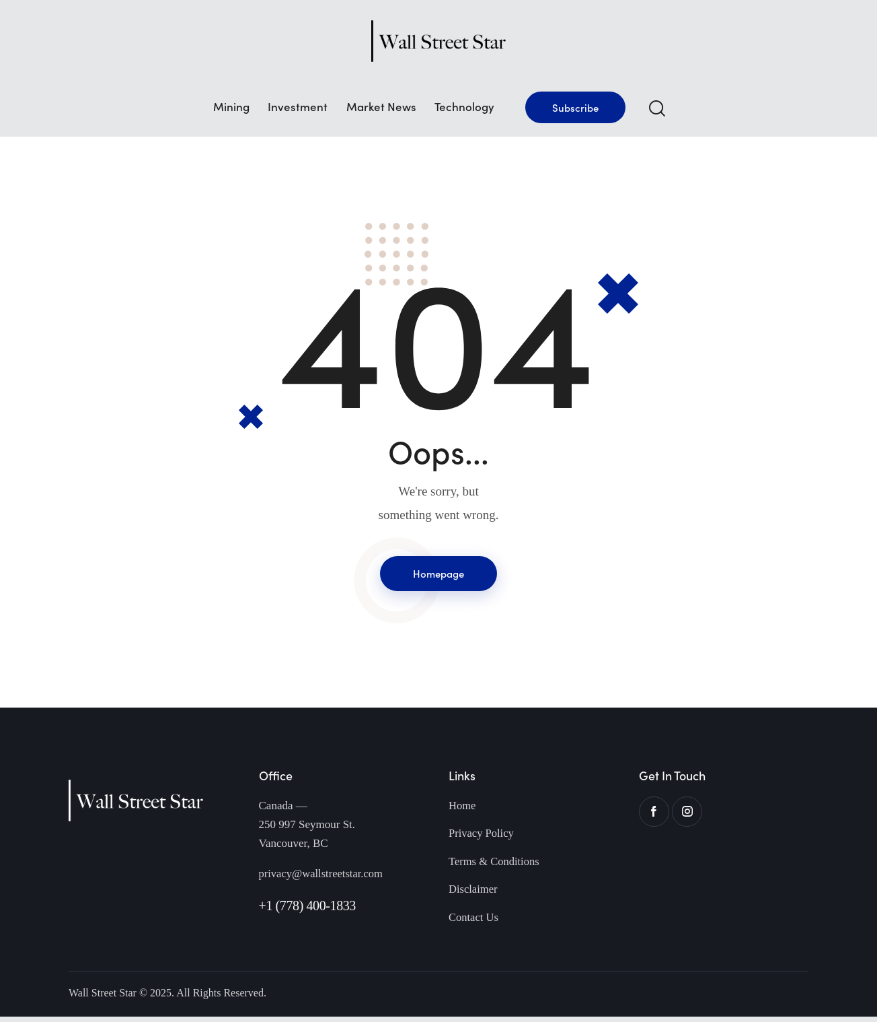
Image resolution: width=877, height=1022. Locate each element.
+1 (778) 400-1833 (307, 907)
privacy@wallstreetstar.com (323, 876)
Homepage (438, 574)
